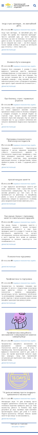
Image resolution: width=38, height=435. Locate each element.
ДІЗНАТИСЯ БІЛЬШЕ (9, 50)
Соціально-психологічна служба (24, 30)
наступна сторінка (19, 427)
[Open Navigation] (3, 6)
